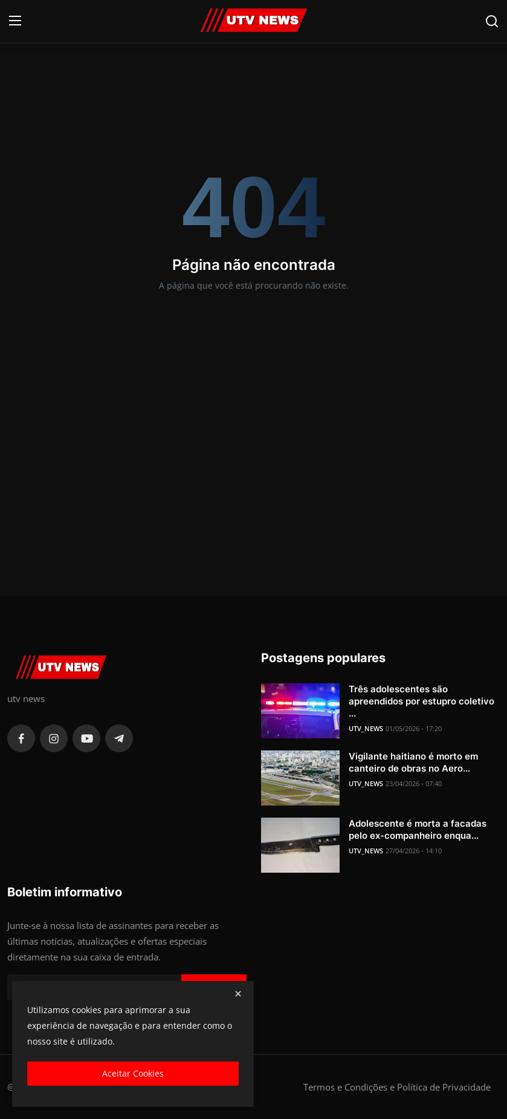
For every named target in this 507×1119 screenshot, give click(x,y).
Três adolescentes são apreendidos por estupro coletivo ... (421, 701)
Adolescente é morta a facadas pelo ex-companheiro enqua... (417, 829)
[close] (238, 993)
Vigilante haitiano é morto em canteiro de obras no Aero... (413, 762)
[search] (492, 21)
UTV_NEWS (366, 728)
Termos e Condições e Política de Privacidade (397, 1087)
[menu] (15, 21)
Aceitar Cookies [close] (133, 1073)
